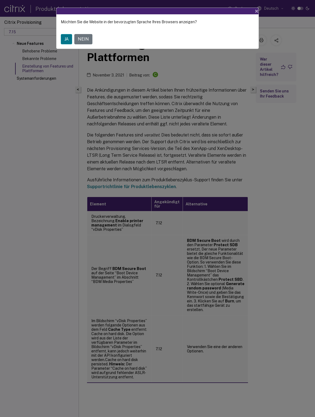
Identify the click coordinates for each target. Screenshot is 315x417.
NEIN (83, 39)
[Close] (256, 11)
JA (66, 39)
